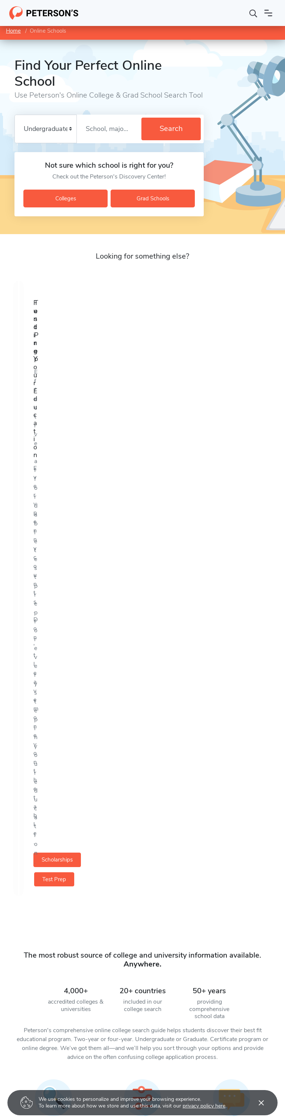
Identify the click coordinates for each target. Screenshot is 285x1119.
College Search (117, 1064)
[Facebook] (31, 935)
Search (171, 129)
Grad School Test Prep (31, 1076)
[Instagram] (69, 935)
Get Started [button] (57, 858)
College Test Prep (25, 1064)
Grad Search (115, 1076)
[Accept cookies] (256, 1102)
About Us (206, 1064)
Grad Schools (153, 198)
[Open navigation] (268, 13)
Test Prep (208, 376)
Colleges (65, 198)
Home (13, 31)
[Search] (253, 13)
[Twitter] (12, 935)
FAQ (200, 1089)
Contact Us (208, 1076)
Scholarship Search (123, 1089)
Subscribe (149, 998)
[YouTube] (50, 935)
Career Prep (19, 1089)
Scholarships (83, 376)
